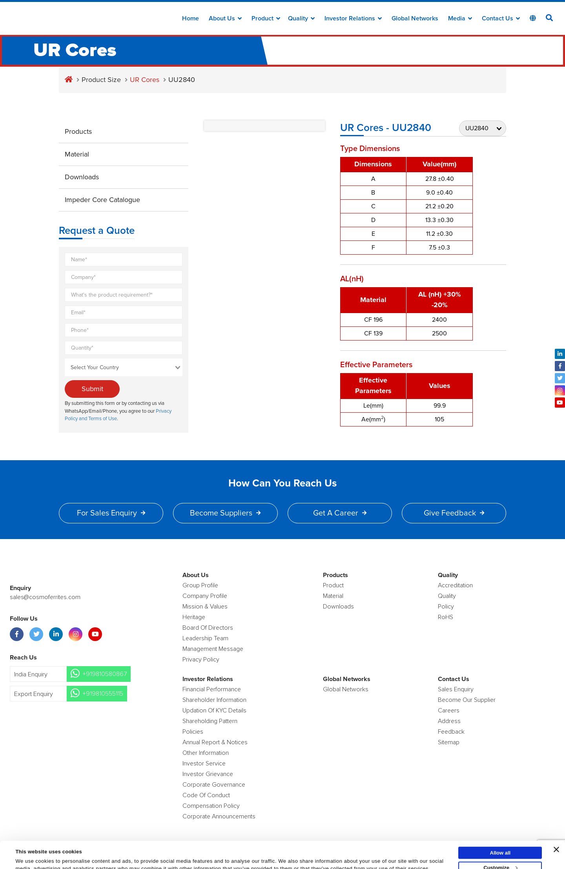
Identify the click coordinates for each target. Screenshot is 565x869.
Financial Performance (211, 689)
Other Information (205, 753)
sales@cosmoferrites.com (45, 597)
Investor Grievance (207, 774)
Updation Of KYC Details (214, 710)
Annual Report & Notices (215, 742)
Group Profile (200, 585)
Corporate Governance (213, 785)
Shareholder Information (214, 700)
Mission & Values (205, 606)
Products (78, 131)
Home (190, 18)
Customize (500, 842)
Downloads (82, 177)
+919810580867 (104, 674)
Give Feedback (454, 513)
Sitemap (448, 742)
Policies (192, 732)
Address (449, 721)
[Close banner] (556, 824)
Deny (500, 857)
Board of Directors (207, 628)
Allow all (500, 827)
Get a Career (339, 513)
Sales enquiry (456, 689)
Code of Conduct (206, 795)
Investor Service (204, 763)
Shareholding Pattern (209, 721)
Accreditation (455, 585)
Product (266, 18)
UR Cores (144, 79)
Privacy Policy (200, 659)
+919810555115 (102, 693)
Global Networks (415, 18)
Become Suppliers (225, 513)
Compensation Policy (211, 806)
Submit (92, 388)
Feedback (451, 732)
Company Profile (204, 596)
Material (77, 154)
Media (460, 18)
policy (446, 606)
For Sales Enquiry (111, 513)
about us (225, 18)
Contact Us (501, 18)
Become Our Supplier (467, 700)
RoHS (445, 617)
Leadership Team (205, 638)
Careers (448, 710)
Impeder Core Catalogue (102, 199)
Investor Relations (353, 18)
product (333, 585)
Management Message (212, 649)
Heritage (193, 617)
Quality (301, 18)
